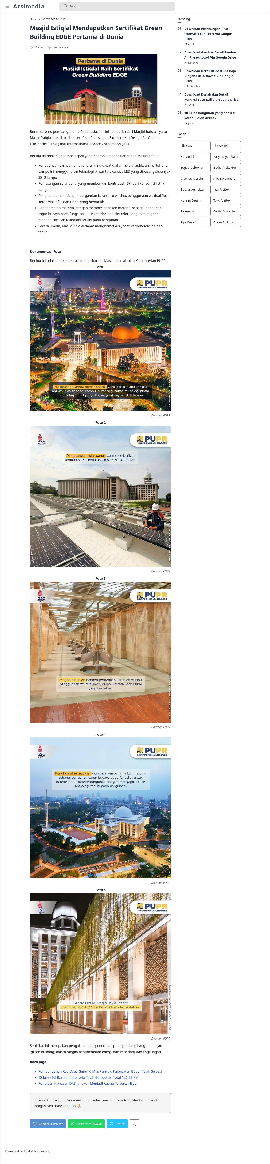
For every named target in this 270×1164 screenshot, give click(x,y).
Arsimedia (29, 6)
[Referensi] (215, 212)
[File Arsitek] (248, 147)
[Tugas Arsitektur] (215, 169)
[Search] (117, 6)
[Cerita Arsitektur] (248, 212)
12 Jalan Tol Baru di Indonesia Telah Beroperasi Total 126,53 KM (111, 1078)
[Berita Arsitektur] (248, 169)
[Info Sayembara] (248, 180)
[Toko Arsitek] (248, 202)
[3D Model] (215, 158)
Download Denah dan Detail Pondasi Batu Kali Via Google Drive (234, 98)
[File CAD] (215, 147)
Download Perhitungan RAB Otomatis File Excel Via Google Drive (231, 35)
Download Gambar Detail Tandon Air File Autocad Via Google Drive (233, 56)
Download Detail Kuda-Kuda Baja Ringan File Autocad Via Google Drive (233, 77)
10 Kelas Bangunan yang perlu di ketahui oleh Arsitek (233, 116)
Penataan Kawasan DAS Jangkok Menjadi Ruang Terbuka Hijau (110, 1084)
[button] (71, 1125)
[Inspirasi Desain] (215, 180)
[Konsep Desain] (215, 202)
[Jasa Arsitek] (248, 191)
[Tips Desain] (215, 223)
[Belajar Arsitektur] (215, 191)
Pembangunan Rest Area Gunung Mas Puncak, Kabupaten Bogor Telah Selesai (123, 1072)
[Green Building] (248, 223)
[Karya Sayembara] (248, 158)
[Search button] (64, 6)
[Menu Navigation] (7, 6)
